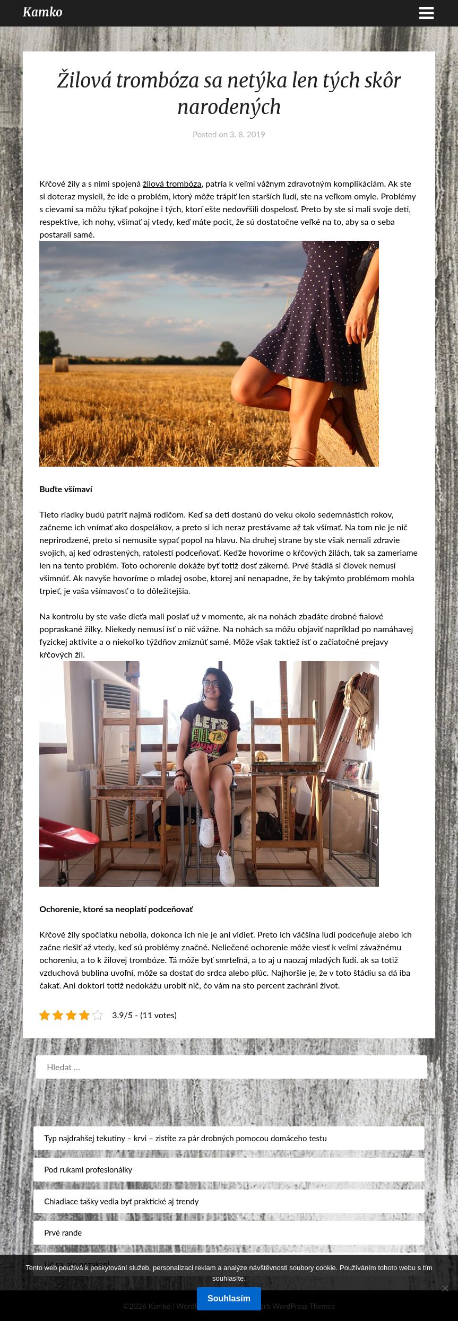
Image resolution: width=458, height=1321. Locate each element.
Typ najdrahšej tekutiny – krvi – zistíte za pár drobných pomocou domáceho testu (185, 1138)
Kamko (43, 12)
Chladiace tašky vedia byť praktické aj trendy (121, 1201)
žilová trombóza (172, 183)
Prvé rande (63, 1232)
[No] (444, 1288)
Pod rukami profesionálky (88, 1169)
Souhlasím (229, 1298)
